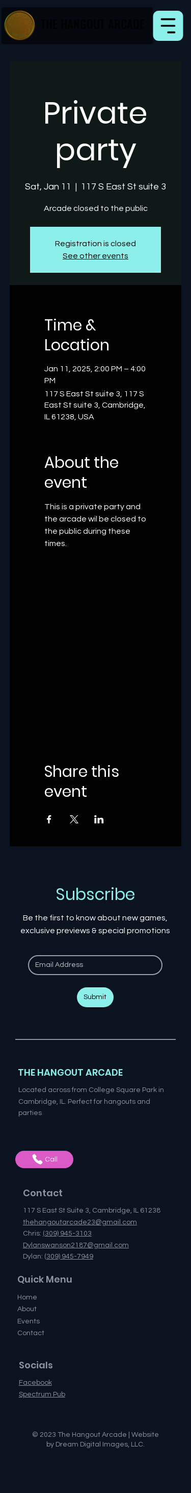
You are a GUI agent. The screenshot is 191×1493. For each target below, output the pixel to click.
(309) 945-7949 (68, 1256)
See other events (95, 256)
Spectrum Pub (42, 1394)
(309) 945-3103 (67, 1233)
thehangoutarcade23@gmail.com (80, 1222)
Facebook (35, 1382)
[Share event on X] (74, 819)
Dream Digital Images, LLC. (100, 1444)
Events (28, 1321)
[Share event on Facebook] (49, 819)
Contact (30, 1333)
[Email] (92, 965)
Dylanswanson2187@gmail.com (76, 1245)
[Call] (44, 1159)
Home (27, 1297)
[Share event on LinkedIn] (99, 819)
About (27, 1309)
